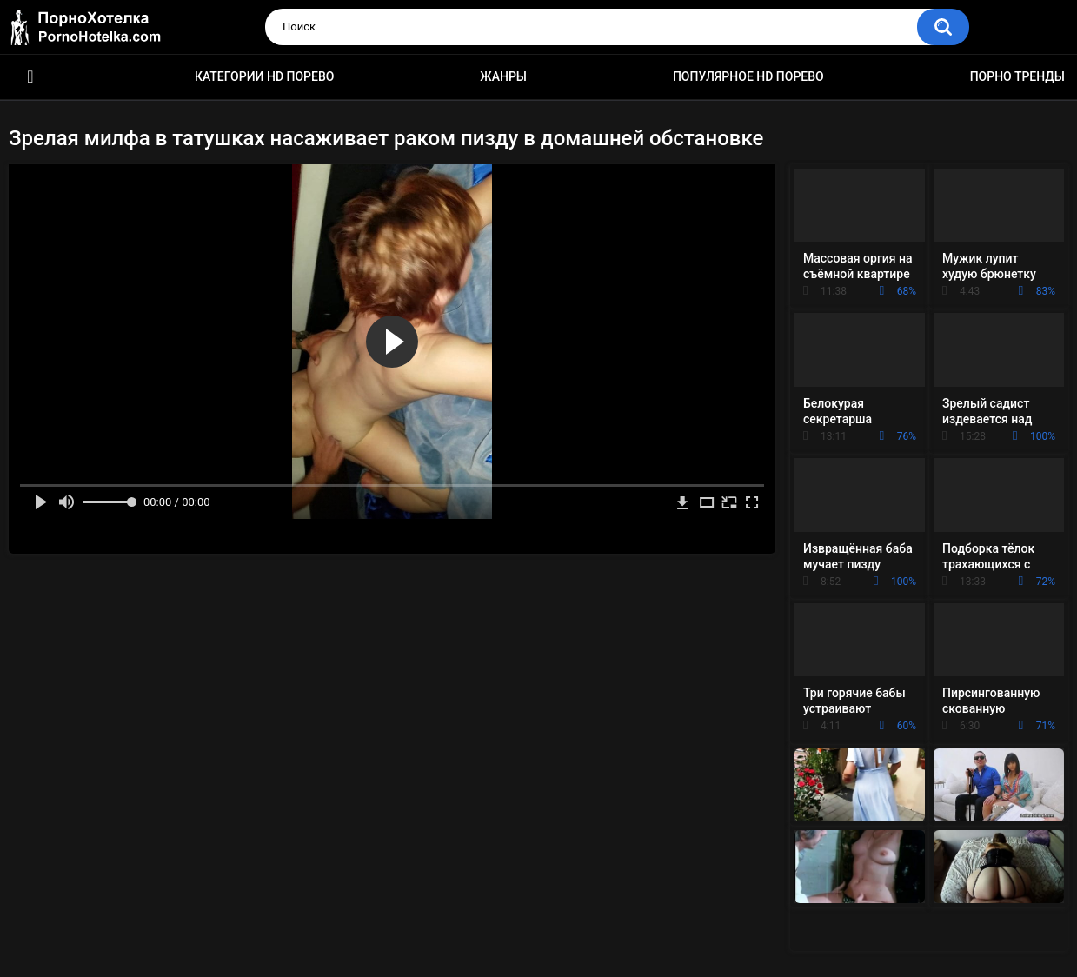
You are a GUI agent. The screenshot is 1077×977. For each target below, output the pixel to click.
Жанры (503, 76)
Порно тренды (1017, 76)
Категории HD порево (265, 76)
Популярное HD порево (748, 76)
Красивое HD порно (30, 77)
